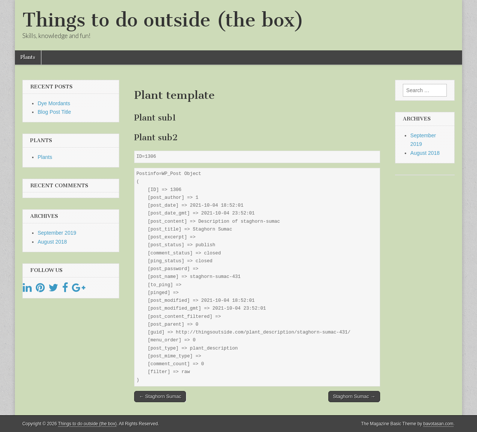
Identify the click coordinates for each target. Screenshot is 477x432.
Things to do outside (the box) (163, 20)
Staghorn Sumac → (354, 396)
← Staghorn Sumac (160, 396)
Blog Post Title (54, 112)
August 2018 (52, 242)
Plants (27, 57)
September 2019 (57, 233)
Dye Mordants (54, 103)
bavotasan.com (438, 423)
